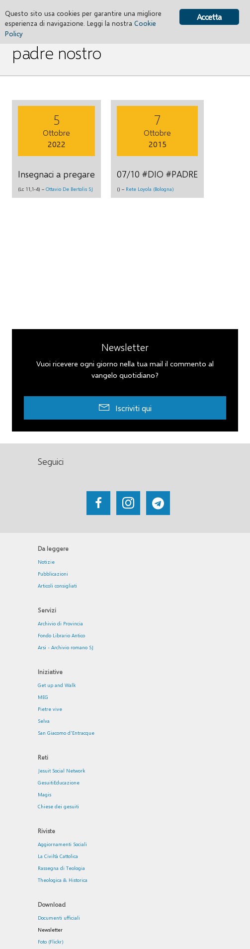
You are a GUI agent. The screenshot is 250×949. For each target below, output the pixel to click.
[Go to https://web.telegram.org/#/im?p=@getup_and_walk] (158, 503)
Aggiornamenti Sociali (62, 844)
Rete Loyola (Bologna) (150, 189)
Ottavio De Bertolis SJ (69, 189)
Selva (44, 721)
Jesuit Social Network (61, 771)
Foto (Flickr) (51, 942)
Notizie (46, 562)
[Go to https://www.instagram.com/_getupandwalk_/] (128, 503)
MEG (43, 697)
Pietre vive (50, 709)
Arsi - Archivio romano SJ (65, 647)
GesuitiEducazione (59, 782)
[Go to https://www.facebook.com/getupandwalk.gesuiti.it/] (98, 503)
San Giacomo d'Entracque (66, 733)
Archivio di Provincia (60, 623)
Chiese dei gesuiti (58, 806)
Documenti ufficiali (59, 918)
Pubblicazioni (53, 574)
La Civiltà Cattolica (58, 856)
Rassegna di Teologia (61, 868)
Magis (44, 794)
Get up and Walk (57, 685)
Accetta (209, 16)
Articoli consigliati (57, 586)
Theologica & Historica (62, 880)
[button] (125, 408)
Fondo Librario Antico (61, 635)
